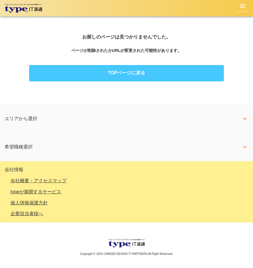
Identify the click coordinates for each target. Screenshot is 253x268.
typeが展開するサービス (35, 191)
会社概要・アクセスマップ (38, 180)
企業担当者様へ (26, 213)
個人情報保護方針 (29, 202)
